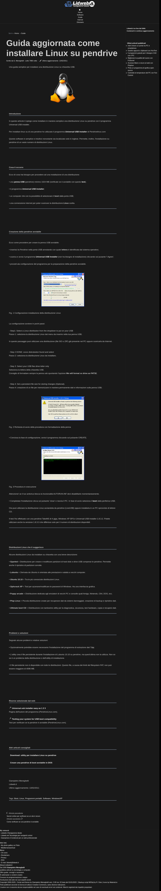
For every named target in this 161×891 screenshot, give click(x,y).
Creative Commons (39, 885)
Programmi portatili (33, 798)
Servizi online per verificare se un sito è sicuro (23, 816)
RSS (2, 860)
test (83, 182)
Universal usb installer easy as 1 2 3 (29, 708)
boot (95, 501)
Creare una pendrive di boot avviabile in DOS (31, 763)
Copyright (3, 882)
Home (80, 12)
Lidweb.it (4, 833)
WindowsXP (57, 798)
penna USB (19, 182)
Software (80, 15)
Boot (16, 798)
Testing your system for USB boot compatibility (34, 719)
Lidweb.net (5, 835)
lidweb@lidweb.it (13, 862)
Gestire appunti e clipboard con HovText (142, 50)
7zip (92, 647)
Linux (21, 798)
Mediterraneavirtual (8, 848)
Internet (80, 20)
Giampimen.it (6, 838)
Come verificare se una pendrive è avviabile (23, 822)
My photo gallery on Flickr (10, 845)
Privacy (3, 858)
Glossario (80, 22)
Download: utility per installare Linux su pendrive (33, 755)
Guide (80, 17)
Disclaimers (5, 855)
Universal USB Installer (76, 132)
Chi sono (4, 853)
